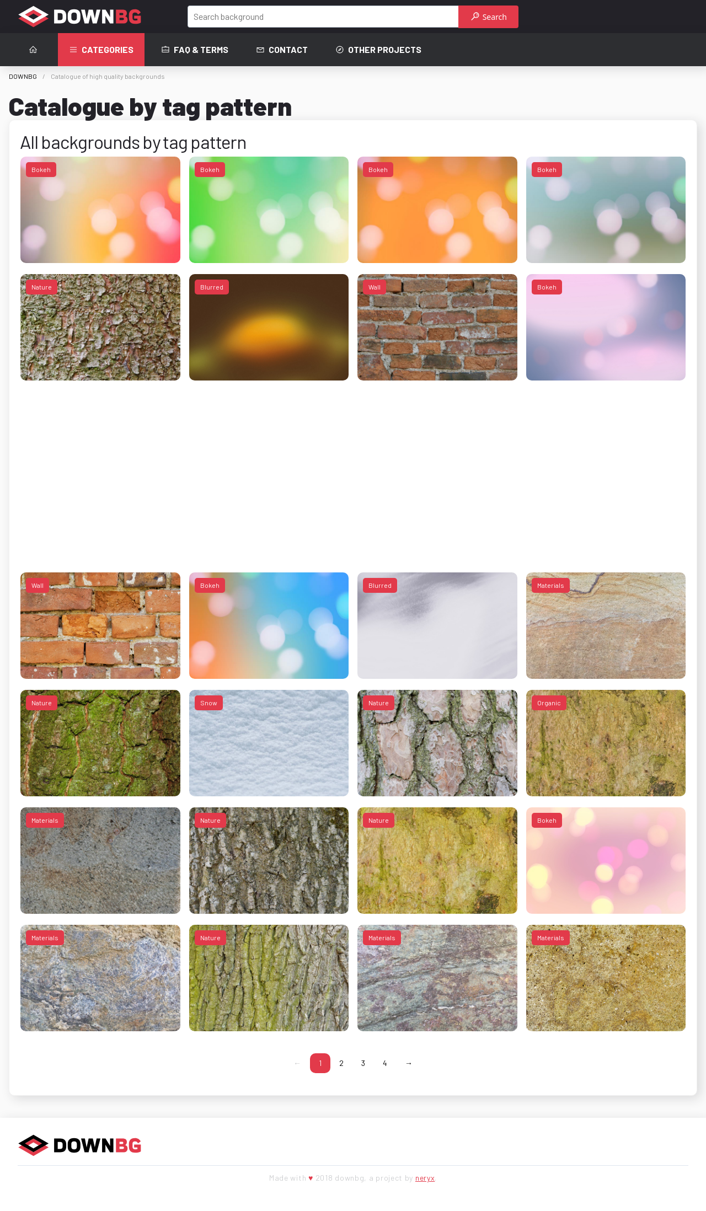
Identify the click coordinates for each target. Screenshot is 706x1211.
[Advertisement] (351, 469)
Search (489, 17)
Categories (101, 49)
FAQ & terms (194, 49)
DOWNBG (23, 76)
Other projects (378, 49)
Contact (282, 49)
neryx (425, 1177)
